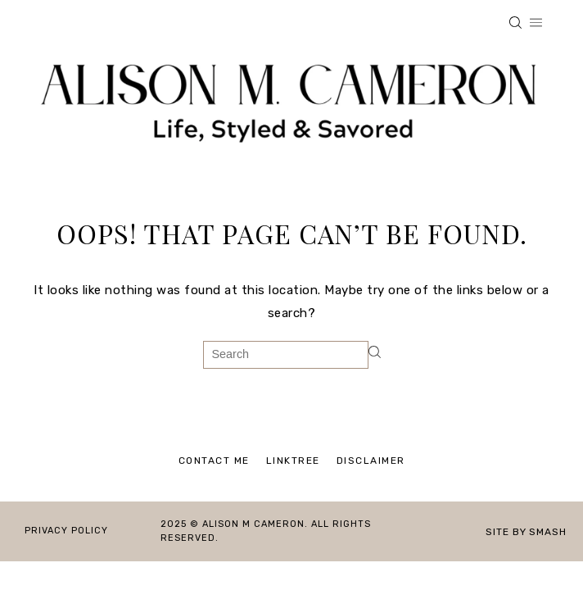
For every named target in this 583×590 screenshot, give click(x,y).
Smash (548, 532)
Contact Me (214, 460)
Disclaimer (371, 460)
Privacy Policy (66, 530)
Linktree (293, 460)
